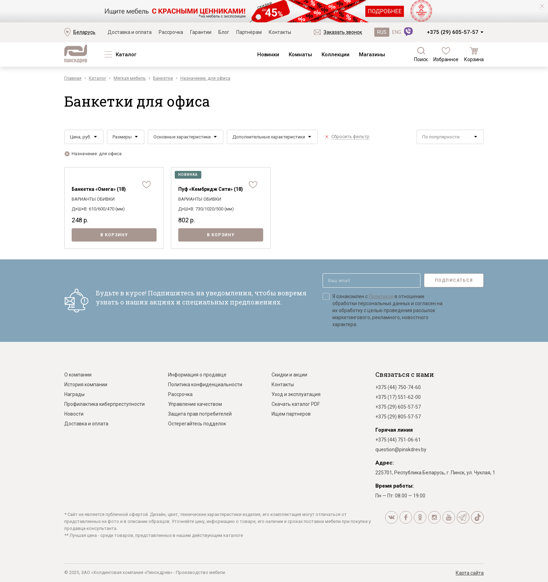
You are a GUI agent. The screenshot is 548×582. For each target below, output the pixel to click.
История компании (85, 384)
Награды (74, 394)
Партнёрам (249, 32)
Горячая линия (394, 430)
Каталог (126, 54)
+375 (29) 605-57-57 (452, 32)
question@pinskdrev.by (400, 449)
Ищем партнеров (291, 414)
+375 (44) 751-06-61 (398, 440)
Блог (223, 32)
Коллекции (335, 54)
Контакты (280, 32)
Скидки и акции (289, 375)
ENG (396, 32)
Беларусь (84, 32)
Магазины (372, 54)
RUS (382, 32)
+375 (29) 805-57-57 (398, 416)
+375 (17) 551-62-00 (398, 397)
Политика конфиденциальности (205, 384)
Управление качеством (195, 404)
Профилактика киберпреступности (104, 404)
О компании (78, 375)
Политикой (381, 296)
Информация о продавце (197, 375)
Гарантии (200, 32)
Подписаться (454, 280)
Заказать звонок (343, 32)
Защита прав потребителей (200, 414)
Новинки (268, 54)
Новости (74, 414)
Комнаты (300, 54)
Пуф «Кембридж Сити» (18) (210, 189)
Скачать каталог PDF (296, 404)
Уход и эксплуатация (296, 394)
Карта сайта (470, 573)
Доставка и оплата (130, 32)
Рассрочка (171, 32)
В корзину (114, 234)
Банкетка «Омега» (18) (99, 189)
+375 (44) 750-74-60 (398, 387)
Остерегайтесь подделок (197, 423)
